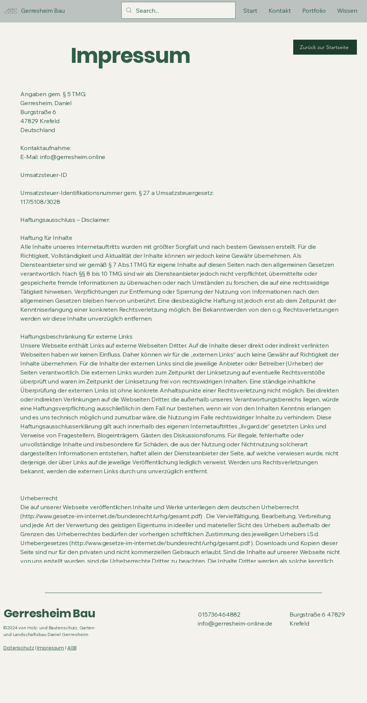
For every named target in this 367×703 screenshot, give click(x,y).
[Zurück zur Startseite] (325, 47)
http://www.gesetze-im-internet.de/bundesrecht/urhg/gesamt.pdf (160, 543)
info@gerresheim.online (72, 157)
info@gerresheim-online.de (235, 623)
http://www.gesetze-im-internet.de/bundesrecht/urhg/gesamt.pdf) (112, 516)
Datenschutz (18, 648)
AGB (71, 648)
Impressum (50, 648)
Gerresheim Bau (49, 613)
